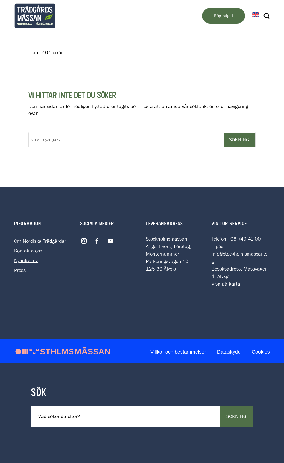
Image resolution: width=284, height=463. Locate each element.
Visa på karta (226, 284)
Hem (33, 52)
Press (20, 270)
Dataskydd (229, 352)
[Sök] (126, 139)
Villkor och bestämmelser (178, 352)
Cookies (261, 352)
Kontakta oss (28, 251)
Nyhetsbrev (26, 260)
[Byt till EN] (255, 15)
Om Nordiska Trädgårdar (40, 241)
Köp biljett (223, 16)
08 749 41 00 (245, 239)
